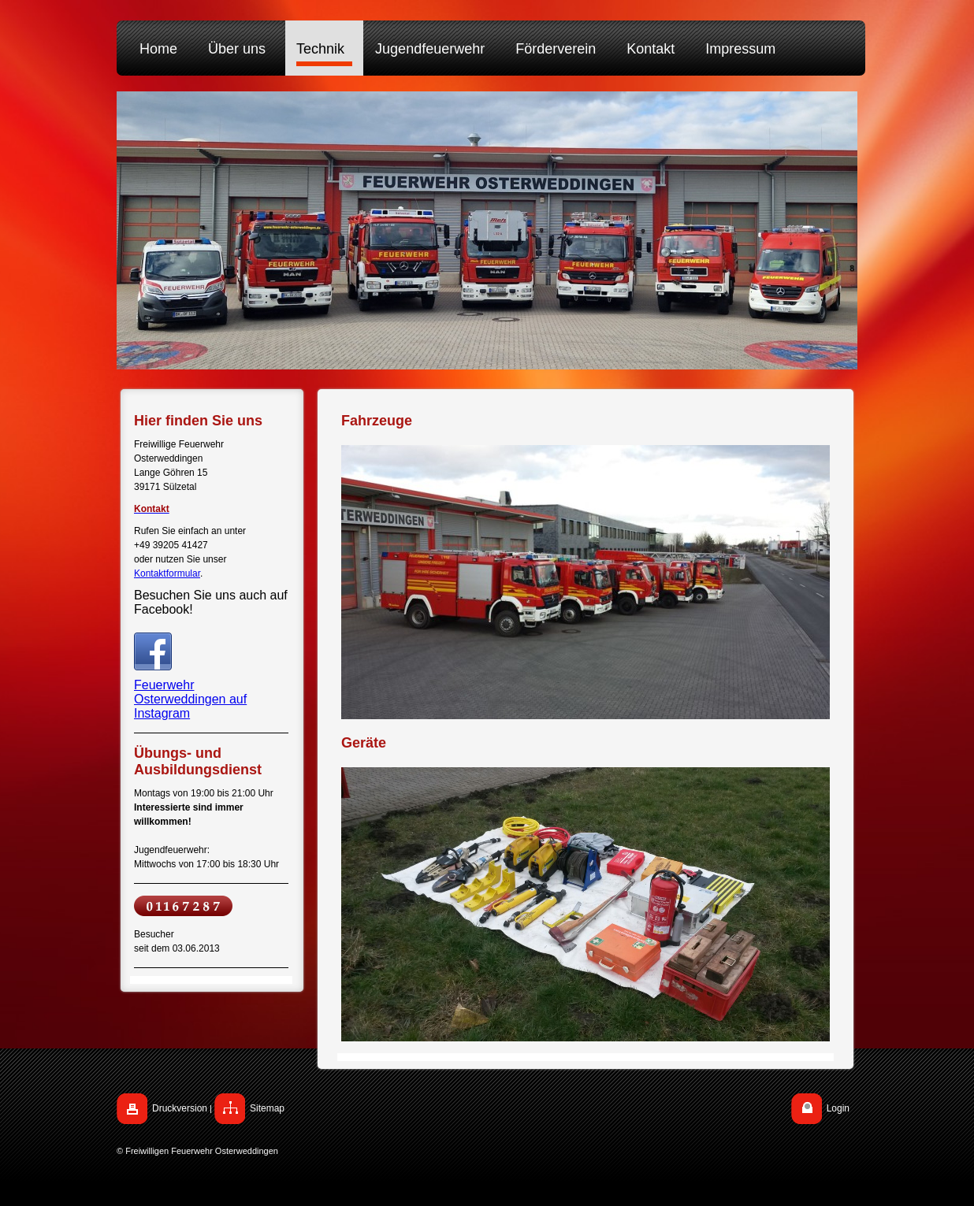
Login (838, 1108)
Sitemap (267, 1108)
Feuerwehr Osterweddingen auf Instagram (190, 699)
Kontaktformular (167, 573)
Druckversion (179, 1108)
